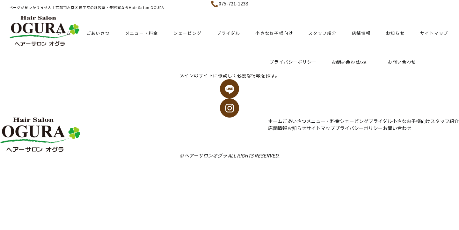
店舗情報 (361, 33)
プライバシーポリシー (293, 61)
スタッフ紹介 (322, 33)
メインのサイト (196, 75)
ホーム (64, 33)
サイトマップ (434, 33)
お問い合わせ (397, 128)
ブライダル (228, 33)
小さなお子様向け (274, 33)
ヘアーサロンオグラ (205, 155)
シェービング (187, 33)
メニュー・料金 (141, 33)
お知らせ (395, 33)
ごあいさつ (98, 33)
